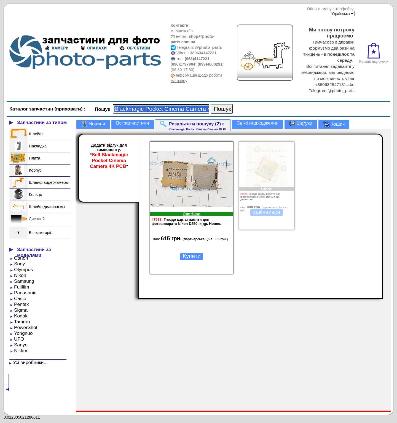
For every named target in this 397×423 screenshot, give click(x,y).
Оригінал (191, 214)
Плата (34, 158)
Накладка (38, 146)
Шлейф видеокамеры (49, 182)
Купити (191, 256)
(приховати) (69, 109)
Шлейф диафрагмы (47, 206)
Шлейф (35, 134)
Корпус (35, 170)
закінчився (266, 212)
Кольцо (35, 194)
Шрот (266, 189)
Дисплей (37, 219)
